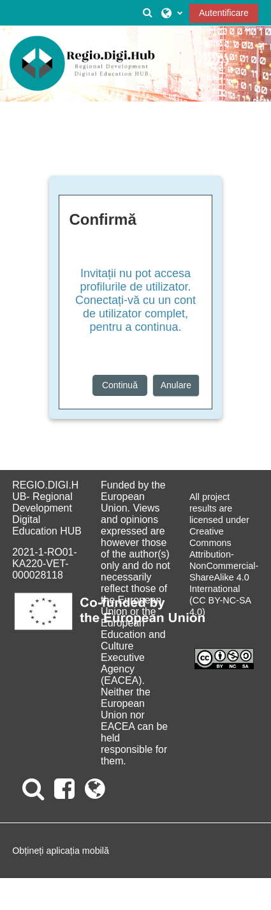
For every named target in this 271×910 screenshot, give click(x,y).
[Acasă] (82, 64)
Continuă (120, 385)
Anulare (176, 385)
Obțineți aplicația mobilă (60, 851)
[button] (147, 12)
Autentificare (224, 13)
